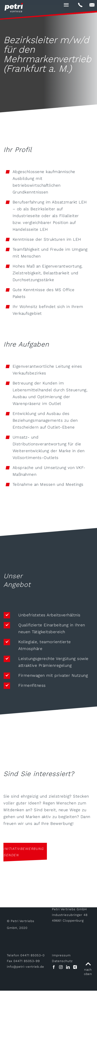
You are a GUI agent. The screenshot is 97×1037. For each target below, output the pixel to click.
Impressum (61, 955)
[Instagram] (61, 967)
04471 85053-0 (32, 955)
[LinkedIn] (68, 967)
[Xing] (75, 967)
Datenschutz (62, 961)
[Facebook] (54, 967)
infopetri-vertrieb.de (25, 967)
